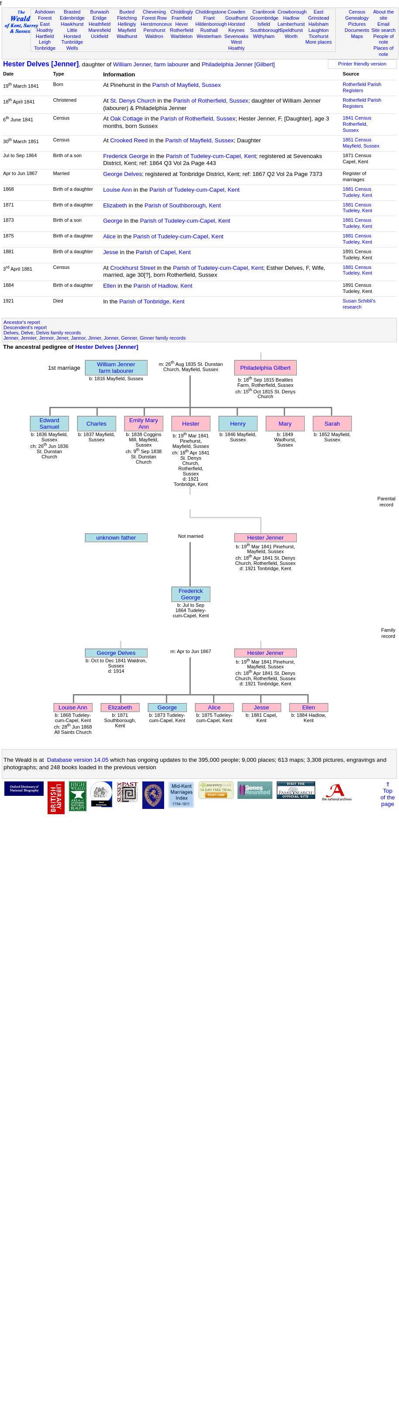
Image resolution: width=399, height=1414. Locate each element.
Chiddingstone (211, 11)
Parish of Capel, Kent (163, 252)
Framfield (182, 18)
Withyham (264, 36)
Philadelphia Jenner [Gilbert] (238, 64)
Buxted (126, 11)
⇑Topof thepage (387, 794)
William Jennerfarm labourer (116, 367)
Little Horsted (72, 33)
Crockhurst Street (132, 268)
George (112, 220)
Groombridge (264, 18)
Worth (291, 36)
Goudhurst (236, 18)
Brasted (72, 11)
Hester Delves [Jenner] (41, 64)
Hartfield (45, 36)
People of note (383, 39)
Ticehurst (318, 36)
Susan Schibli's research (359, 304)
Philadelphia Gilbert (265, 368)
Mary (285, 423)
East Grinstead (318, 15)
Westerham (209, 36)
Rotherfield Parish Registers (362, 87)
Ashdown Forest (45, 15)
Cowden (236, 11)
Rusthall (209, 30)
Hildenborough (211, 24)
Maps (357, 36)
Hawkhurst (72, 24)
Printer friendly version (362, 63)
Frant (209, 18)
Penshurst (154, 30)
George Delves (122, 174)
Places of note (384, 51)
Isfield (264, 24)
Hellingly (127, 24)
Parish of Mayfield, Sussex (186, 85)
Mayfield (127, 30)
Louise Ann (117, 189)
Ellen (109, 285)
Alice (109, 236)
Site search (383, 30)
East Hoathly (45, 27)
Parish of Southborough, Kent (182, 205)
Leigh (45, 42)
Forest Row (154, 18)
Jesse (110, 252)
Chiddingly (181, 11)
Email (384, 24)
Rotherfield (181, 30)
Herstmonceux (156, 24)
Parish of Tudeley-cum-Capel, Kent (211, 156)
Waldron (154, 36)
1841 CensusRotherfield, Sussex (357, 124)
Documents (357, 30)
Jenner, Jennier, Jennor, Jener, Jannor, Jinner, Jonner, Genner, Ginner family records (94, 338)
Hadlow (291, 18)
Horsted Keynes (236, 27)
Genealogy (357, 18)
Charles (96, 423)
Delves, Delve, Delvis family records (42, 332)
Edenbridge (72, 18)
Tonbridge (44, 48)
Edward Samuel (49, 423)
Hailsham (319, 24)
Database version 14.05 (78, 760)
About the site (383, 15)
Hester (190, 423)
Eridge (100, 18)
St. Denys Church (132, 100)
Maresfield (99, 30)
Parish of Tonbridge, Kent (151, 301)
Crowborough (292, 11)
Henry (238, 423)
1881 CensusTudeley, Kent (357, 192)
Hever (181, 24)
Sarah (332, 423)
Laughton (319, 30)
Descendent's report (25, 327)
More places (318, 42)
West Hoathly (236, 45)
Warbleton (182, 36)
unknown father (116, 537)
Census (357, 11)
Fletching (127, 18)
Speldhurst (291, 30)
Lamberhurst (291, 24)
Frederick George (125, 156)
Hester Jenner (265, 537)
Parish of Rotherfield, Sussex (210, 100)
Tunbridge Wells (72, 45)
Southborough (265, 30)
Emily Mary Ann (143, 423)
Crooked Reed (129, 140)
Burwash (99, 11)
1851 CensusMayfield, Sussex (361, 142)
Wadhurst (127, 36)
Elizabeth (115, 205)
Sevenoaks (236, 36)
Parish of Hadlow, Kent (163, 285)
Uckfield (99, 36)
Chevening (154, 11)
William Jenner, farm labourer (151, 64)
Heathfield (99, 24)
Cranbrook (263, 11)
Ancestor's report (21, 322)
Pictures (357, 24)
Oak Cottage (126, 118)
